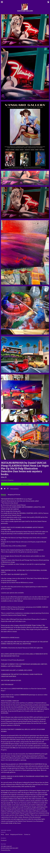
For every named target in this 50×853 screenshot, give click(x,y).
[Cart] (48, 2)
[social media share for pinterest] (8, 488)
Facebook (3, 840)
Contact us (27, 834)
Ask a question (14, 488)
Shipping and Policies (16, 834)
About (7, 834)
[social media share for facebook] (1, 488)
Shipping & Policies (14, 494)
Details (3, 494)
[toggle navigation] (2, 2)
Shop (2, 834)
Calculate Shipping (7, 480)
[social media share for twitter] (5, 488)
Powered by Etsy (5, 850)
